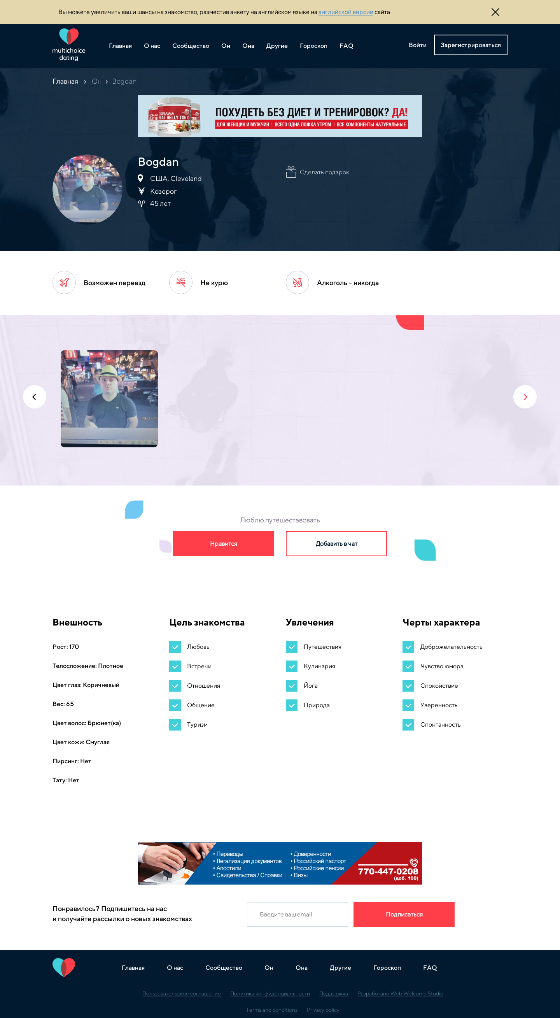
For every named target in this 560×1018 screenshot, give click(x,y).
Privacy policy (323, 1010)
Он (225, 45)
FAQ (347, 45)
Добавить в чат (336, 543)
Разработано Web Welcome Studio (400, 993)
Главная (120, 45)
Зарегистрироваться (471, 45)
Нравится (223, 543)
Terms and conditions (272, 1010)
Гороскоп (313, 45)
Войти (418, 45)
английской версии (345, 12)
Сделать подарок (324, 172)
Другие (277, 45)
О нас (152, 45)
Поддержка (333, 993)
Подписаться (404, 914)
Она (248, 45)
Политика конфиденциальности (270, 993)
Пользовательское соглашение (181, 993)
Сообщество (190, 45)
